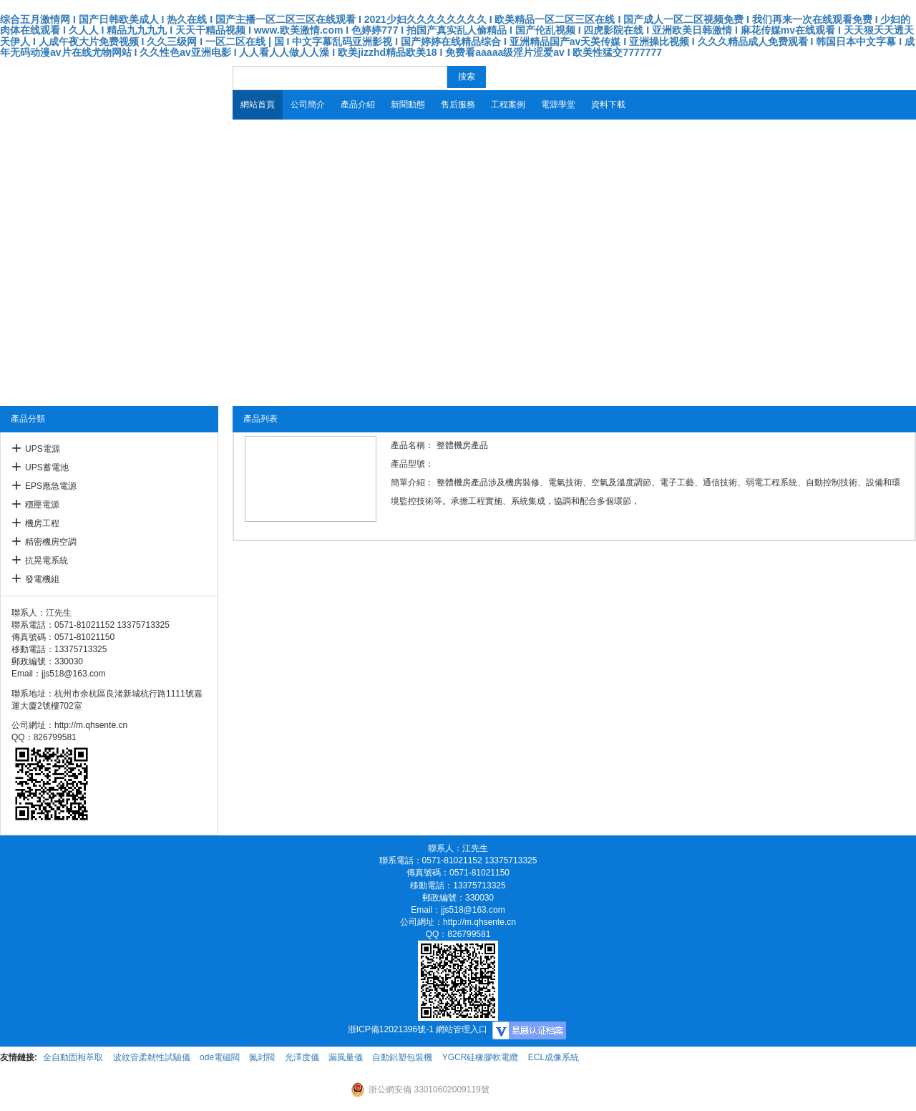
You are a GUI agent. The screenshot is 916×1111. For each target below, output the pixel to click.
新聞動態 (408, 105)
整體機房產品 (462, 445)
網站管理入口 (461, 1029)
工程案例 (508, 105)
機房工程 (42, 523)
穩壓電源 (42, 505)
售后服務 (458, 105)
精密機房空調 (51, 542)
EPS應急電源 (51, 486)
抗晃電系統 (46, 561)
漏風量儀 (345, 1057)
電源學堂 (558, 105)
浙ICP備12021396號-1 (391, 1029)
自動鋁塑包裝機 (402, 1057)
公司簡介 (308, 105)
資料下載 (608, 105)
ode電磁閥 (220, 1057)
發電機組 (42, 579)
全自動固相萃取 (73, 1057)
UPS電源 (42, 449)
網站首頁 (257, 105)
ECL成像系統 (553, 1057)
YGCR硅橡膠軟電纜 (480, 1057)
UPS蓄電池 (47, 467)
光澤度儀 (302, 1057)
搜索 (466, 77)
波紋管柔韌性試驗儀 (151, 1057)
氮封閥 (262, 1057)
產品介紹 (358, 105)
